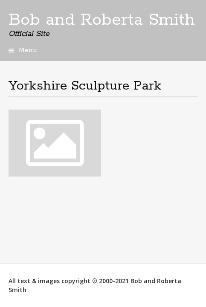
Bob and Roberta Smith (102, 20)
